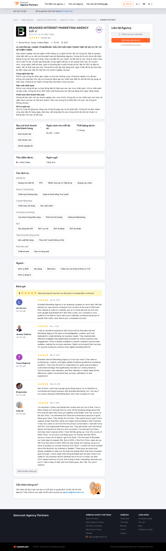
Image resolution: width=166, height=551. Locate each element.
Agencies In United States (47, 20)
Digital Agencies (27, 20)
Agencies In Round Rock (87, 20)
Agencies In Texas (67, 20)
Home (15, 20)
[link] (76, 4)
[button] (138, 4)
